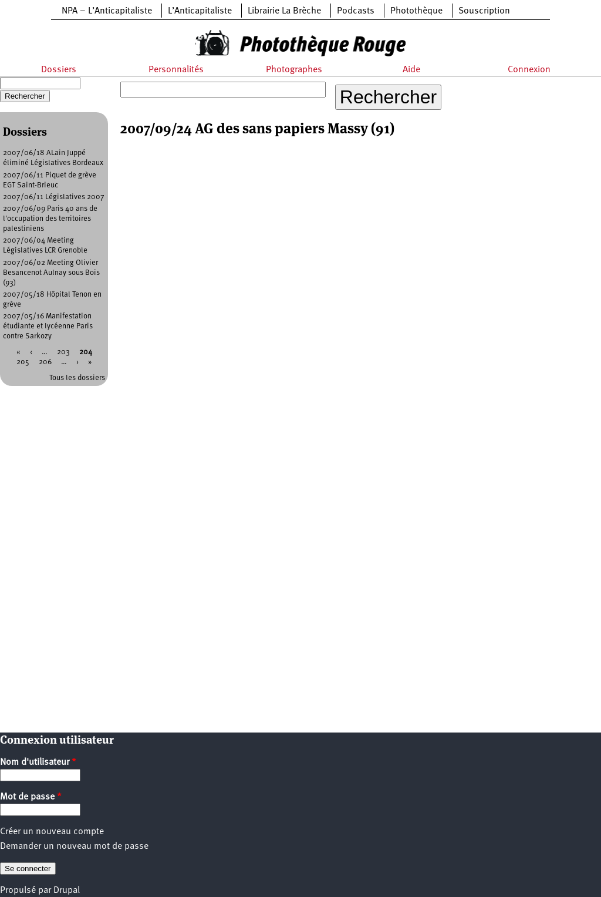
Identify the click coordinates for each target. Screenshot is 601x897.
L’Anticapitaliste (200, 11)
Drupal (66, 890)
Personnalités (176, 70)
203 (63, 352)
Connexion (529, 70)
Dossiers (58, 70)
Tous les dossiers (77, 378)
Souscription (484, 11)
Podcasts (355, 11)
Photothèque (416, 11)
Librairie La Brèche (284, 11)
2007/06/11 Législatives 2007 (53, 197)
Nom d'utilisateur (38, 762)
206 (45, 362)
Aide (411, 70)
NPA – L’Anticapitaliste (107, 11)
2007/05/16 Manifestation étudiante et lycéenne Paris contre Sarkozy (48, 326)
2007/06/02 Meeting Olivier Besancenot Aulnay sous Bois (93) (51, 273)
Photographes (294, 70)
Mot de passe (31, 797)
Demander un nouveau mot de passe (74, 846)
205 (22, 362)
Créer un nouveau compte (52, 831)
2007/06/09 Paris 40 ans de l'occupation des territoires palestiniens (50, 219)
